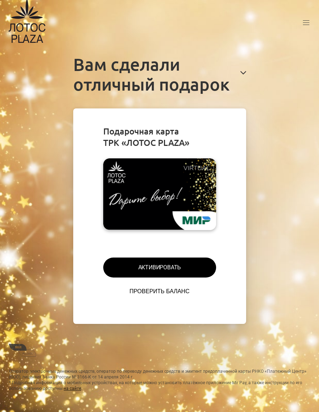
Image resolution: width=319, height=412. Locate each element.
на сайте (72, 388)
